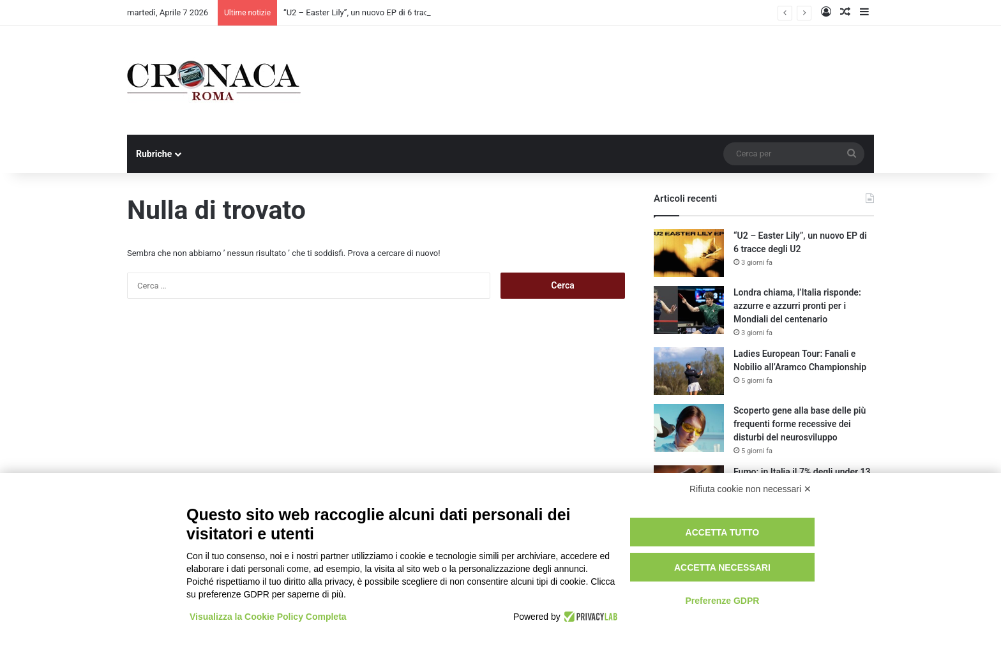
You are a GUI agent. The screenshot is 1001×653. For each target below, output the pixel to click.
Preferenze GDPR (722, 601)
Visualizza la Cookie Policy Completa (268, 617)
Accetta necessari (722, 567)
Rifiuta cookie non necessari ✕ (750, 489)
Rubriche (154, 154)
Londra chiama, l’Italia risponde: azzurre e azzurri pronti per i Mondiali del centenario (797, 305)
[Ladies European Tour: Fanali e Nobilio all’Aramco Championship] (689, 371)
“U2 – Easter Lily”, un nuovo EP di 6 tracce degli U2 (376, 12)
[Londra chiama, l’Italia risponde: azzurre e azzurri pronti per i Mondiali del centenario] (689, 310)
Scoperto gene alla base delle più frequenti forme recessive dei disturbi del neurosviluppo (800, 423)
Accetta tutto (723, 532)
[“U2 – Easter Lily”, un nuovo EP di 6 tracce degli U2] (689, 253)
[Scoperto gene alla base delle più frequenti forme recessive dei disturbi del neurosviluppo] (689, 428)
